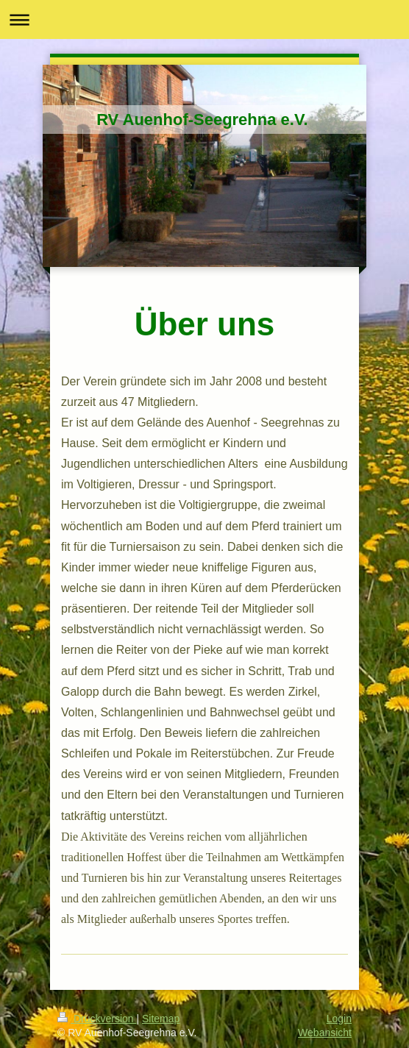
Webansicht (325, 1032)
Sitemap (160, 1018)
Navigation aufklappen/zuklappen (204, 19)
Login (339, 1018)
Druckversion (96, 1018)
